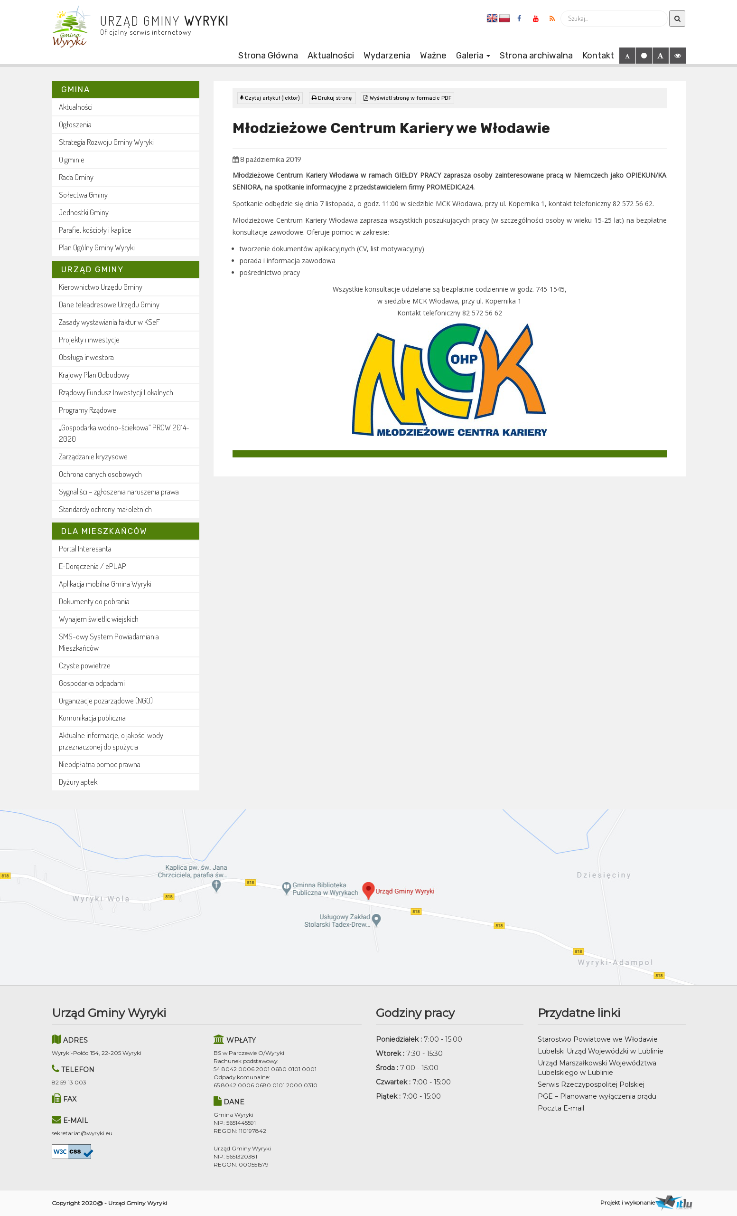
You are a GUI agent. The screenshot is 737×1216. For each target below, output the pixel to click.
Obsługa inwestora (86, 357)
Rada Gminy (76, 177)
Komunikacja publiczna (92, 717)
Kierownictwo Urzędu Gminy (100, 287)
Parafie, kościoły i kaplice (95, 230)
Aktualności (331, 55)
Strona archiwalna (536, 55)
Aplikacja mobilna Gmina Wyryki (105, 584)
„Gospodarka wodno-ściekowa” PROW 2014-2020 (124, 433)
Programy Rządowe (87, 410)
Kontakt (598, 55)
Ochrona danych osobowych (100, 474)
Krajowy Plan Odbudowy (94, 375)
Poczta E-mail (561, 1108)
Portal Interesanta (85, 548)
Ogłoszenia (75, 124)
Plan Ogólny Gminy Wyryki (97, 247)
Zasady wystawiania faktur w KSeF (109, 322)
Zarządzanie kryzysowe (93, 456)
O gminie (71, 159)
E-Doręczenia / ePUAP (92, 566)
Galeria (473, 55)
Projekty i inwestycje (89, 339)
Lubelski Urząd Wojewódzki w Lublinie (600, 1051)
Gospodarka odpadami (92, 683)
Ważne (433, 55)
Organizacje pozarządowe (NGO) (106, 700)
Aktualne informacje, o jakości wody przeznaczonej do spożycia (111, 740)
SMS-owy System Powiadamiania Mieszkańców (109, 642)
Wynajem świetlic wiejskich (99, 619)
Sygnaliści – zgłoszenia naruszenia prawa (119, 491)
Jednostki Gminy (84, 212)
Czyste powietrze (85, 665)
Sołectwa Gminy (83, 195)
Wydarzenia (387, 55)
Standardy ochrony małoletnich (105, 509)
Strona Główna (268, 55)
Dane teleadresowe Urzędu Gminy (109, 304)
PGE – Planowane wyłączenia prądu (597, 1096)
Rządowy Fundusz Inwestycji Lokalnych (116, 392)
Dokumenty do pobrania (94, 601)
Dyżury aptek (78, 782)
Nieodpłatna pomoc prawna (99, 764)
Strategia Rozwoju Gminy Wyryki (106, 142)
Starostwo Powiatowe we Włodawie (598, 1039)
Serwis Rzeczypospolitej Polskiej (591, 1084)
